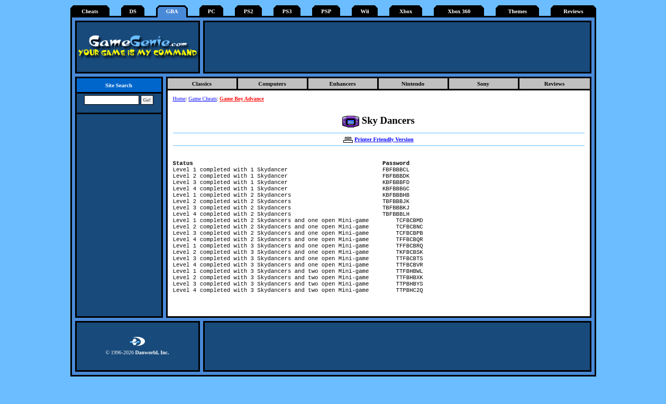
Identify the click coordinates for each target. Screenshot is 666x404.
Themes (517, 11)
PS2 (248, 11)
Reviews (573, 11)
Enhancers (342, 83)
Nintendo (413, 83)
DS (132, 11)
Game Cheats (202, 99)
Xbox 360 (459, 11)
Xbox (405, 11)
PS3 (287, 11)
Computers (272, 83)
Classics (202, 83)
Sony (483, 83)
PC (211, 11)
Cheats (89, 11)
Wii (364, 11)
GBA (172, 11)
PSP (326, 11)
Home (179, 99)
